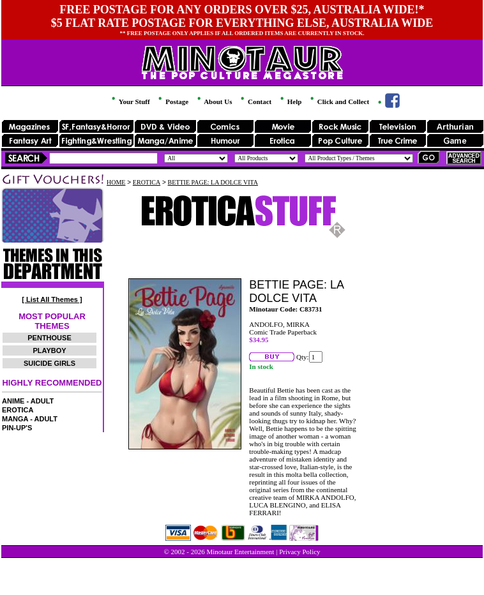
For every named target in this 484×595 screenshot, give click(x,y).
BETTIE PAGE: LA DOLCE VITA (213, 182)
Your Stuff (129, 101)
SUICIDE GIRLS (49, 363)
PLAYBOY (49, 350)
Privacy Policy (299, 551)
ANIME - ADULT (28, 401)
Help (289, 101)
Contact (255, 101)
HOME (116, 182)
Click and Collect (338, 101)
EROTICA (18, 410)
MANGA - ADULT (29, 419)
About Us (213, 101)
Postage (172, 101)
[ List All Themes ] (52, 299)
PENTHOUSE (49, 338)
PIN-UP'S (17, 428)
